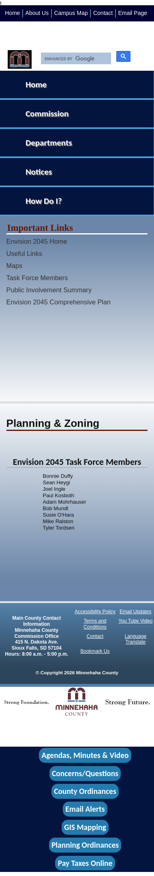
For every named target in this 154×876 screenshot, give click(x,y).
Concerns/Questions (85, 773)
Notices (39, 172)
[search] (74, 59)
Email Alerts (85, 809)
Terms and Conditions (95, 624)
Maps (14, 265)
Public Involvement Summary (49, 289)
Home (12, 13)
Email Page (132, 13)
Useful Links (24, 253)
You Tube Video (135, 621)
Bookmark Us (95, 651)
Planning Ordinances (85, 845)
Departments (49, 142)
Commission (47, 113)
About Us (37, 13)
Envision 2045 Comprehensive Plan (58, 302)
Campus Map (71, 13)
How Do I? (44, 201)
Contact (103, 13)
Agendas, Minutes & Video (85, 755)
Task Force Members (37, 277)
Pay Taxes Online (85, 863)
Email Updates (135, 611)
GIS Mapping (85, 827)
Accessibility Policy (95, 611)
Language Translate (135, 639)
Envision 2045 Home (36, 241)
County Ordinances (85, 791)
